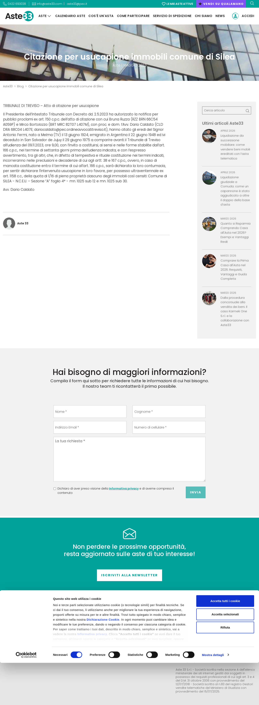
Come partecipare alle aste (118, 632)
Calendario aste (68, 16)
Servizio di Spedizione (170, 16)
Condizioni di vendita (118, 621)
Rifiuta (225, 669)
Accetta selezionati (225, 656)
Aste (40, 16)
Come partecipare (131, 16)
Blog (20, 86)
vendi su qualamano (221, 4)
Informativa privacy (124, 489)
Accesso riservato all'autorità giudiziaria (207, 620)
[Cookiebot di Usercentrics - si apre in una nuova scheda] (26, 697)
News (218, 16)
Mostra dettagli (213, 697)
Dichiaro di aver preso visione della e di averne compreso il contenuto (115, 491)
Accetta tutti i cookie (225, 643)
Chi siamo (201, 16)
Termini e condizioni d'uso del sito (118, 626)
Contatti (118, 616)
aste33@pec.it (77, 4)
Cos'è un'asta (99, 16)
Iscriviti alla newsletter (129, 575)
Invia (195, 492)
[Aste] (47, 16)
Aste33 (8, 86)
